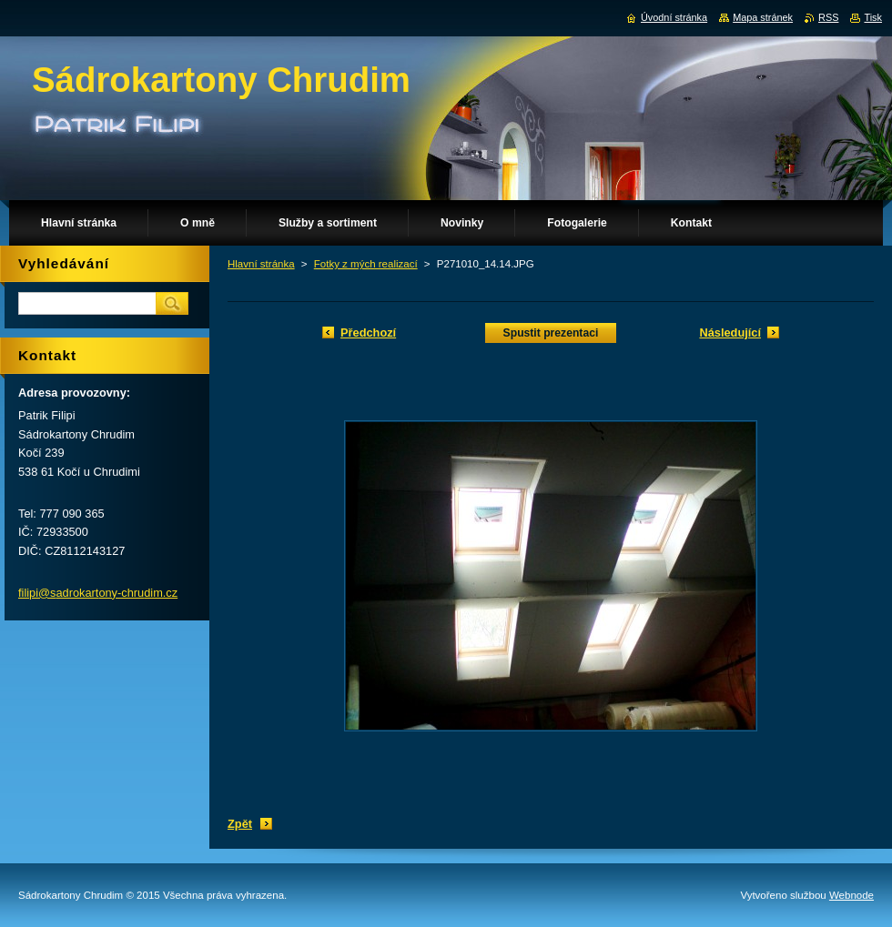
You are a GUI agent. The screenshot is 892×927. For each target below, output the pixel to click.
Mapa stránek (763, 17)
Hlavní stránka (261, 263)
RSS (828, 17)
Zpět (240, 824)
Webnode (851, 895)
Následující (730, 332)
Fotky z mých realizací (366, 263)
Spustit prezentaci (551, 333)
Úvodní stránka (674, 17)
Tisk (873, 17)
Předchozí (368, 332)
